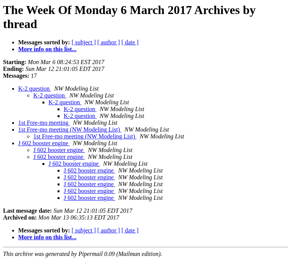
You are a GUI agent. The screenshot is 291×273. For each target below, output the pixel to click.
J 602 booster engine (44, 143)
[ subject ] (84, 42)
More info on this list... (47, 49)
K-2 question (34, 88)
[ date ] (129, 42)
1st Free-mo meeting (44, 122)
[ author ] (108, 42)
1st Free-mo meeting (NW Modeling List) (70, 129)
